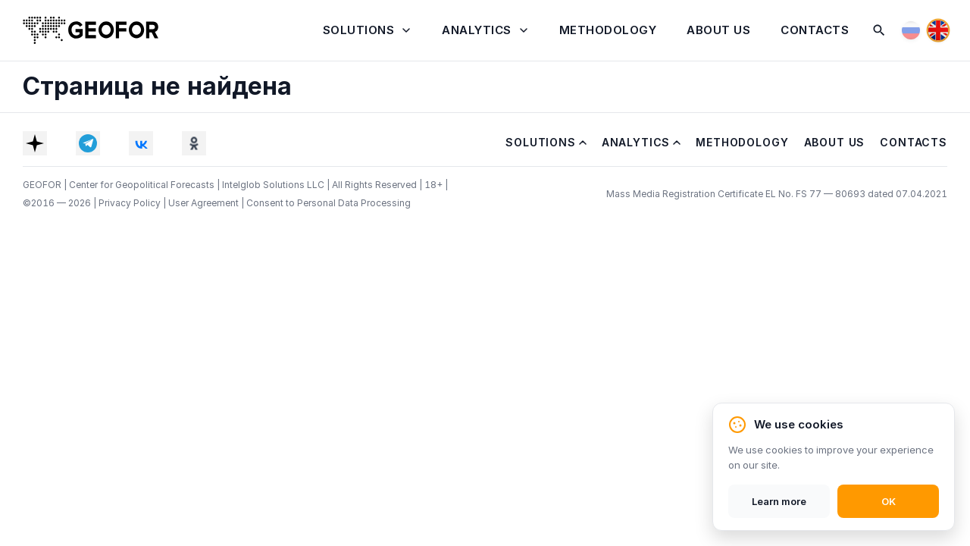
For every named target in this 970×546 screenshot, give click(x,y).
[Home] (91, 30)
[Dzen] (35, 143)
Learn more (779, 501)
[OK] (194, 143)
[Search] (879, 30)
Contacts (815, 30)
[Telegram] (88, 143)
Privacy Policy (131, 203)
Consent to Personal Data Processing (328, 203)
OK (888, 501)
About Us (718, 30)
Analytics (477, 30)
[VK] (141, 143)
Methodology (608, 30)
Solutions (359, 30)
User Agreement (204, 203)
